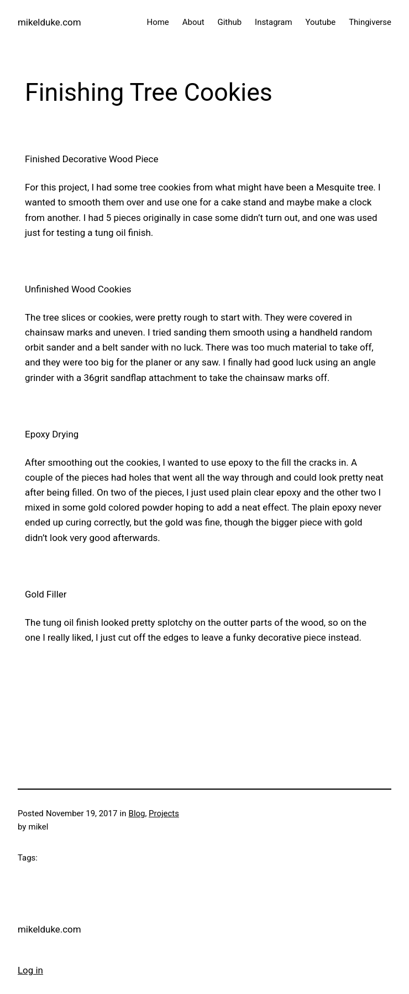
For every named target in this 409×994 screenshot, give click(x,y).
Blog (137, 813)
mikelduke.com (49, 22)
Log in (30, 970)
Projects (164, 813)
